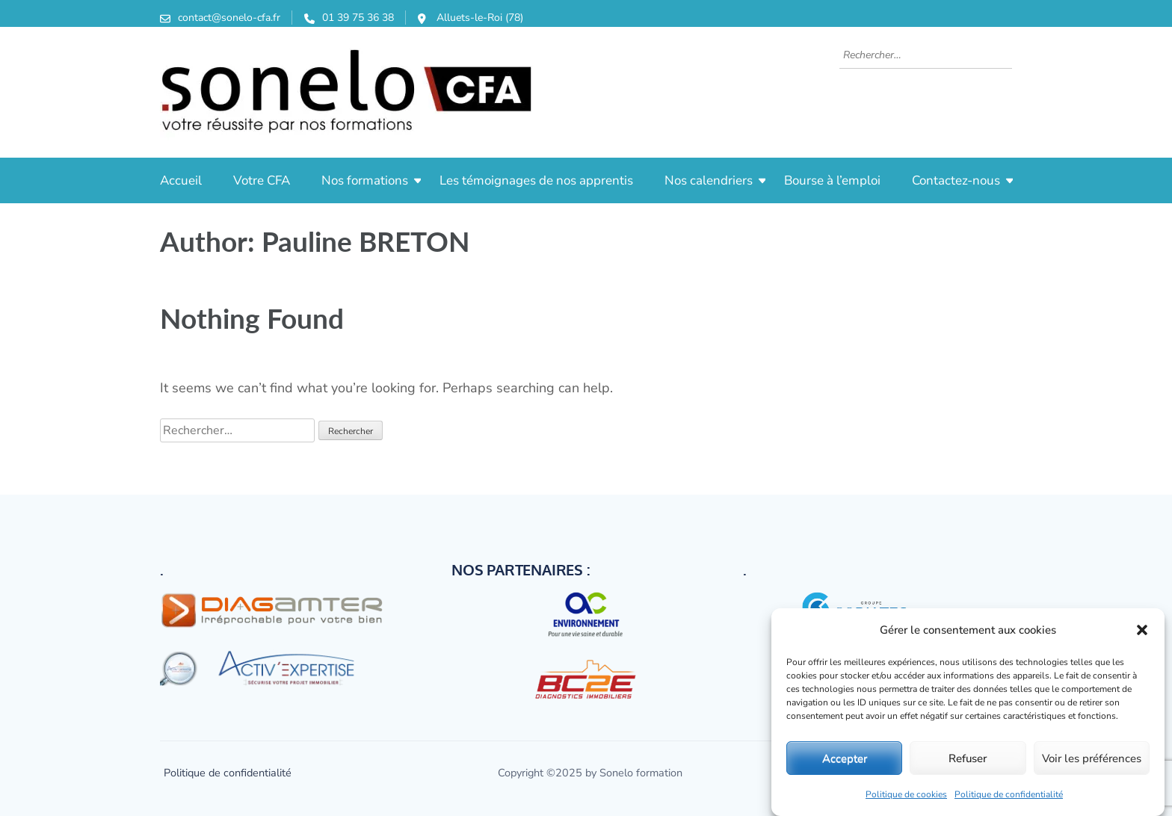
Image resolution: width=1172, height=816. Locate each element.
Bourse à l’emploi (832, 180)
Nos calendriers (708, 180)
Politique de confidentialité (1008, 794)
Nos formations (364, 180)
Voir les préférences (1091, 758)
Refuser (968, 758)
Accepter (844, 758)
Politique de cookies (906, 794)
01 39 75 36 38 (358, 17)
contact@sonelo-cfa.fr (229, 17)
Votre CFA (261, 180)
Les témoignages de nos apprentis (536, 180)
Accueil (181, 180)
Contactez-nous (956, 180)
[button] (1142, 629)
